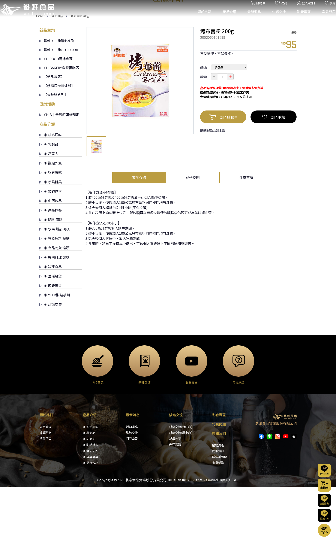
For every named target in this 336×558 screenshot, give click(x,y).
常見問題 (326, 16)
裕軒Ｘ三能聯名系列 (57, 111)
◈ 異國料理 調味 (54, 328)
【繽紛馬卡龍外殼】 (57, 156)
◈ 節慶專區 (50, 356)
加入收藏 (273, 187)
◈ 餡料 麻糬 (51, 290)
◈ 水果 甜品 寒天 (54, 299)
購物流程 (218, 516)
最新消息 (251, 16)
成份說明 (193, 248)
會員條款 (218, 533)
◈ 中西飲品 (50, 271)
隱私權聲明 (219, 527)
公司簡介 (45, 497)
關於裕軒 (201, 16)
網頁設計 (226, 551)
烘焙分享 (175, 509)
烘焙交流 (276, 16)
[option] (140, 151)
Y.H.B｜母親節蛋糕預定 (59, 185)
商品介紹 (139, 248)
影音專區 (301, 16)
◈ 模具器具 (50, 252)
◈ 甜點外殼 (50, 233)
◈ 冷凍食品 (50, 337)
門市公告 (132, 509)
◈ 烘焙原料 (50, 205)
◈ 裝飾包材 (50, 262)
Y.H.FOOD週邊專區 (56, 129)
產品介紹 (226, 16)
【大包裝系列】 (53, 165)
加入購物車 (223, 188)
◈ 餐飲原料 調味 (54, 309)
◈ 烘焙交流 (50, 375)
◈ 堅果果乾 (50, 243)
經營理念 (45, 503)
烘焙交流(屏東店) (180, 503)
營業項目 (45, 509)
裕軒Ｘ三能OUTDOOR (58, 120)
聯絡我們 (219, 504)
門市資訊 (218, 522)
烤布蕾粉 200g (80, 87)
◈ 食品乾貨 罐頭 (54, 318)
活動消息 (132, 497)
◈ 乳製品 (48, 215)
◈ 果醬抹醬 (50, 280)
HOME (40, 87)
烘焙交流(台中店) (180, 497)
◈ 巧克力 (48, 224)
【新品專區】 (51, 147)
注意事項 (246, 248)
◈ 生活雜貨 (50, 346)
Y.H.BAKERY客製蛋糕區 (59, 138)
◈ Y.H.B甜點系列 (54, 365)
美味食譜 (175, 515)
